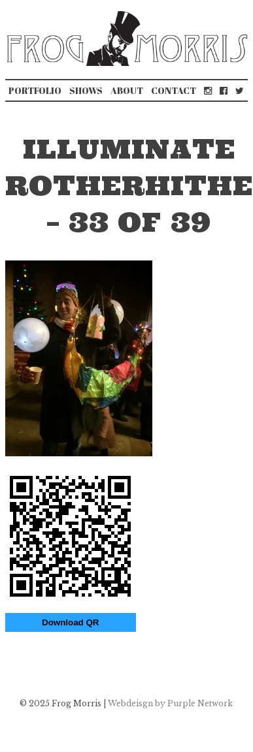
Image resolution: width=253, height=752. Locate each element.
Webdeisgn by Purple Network (170, 703)
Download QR (70, 622)
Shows (86, 90)
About (126, 90)
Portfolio (34, 90)
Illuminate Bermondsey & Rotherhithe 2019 (23, 662)
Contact (173, 90)
